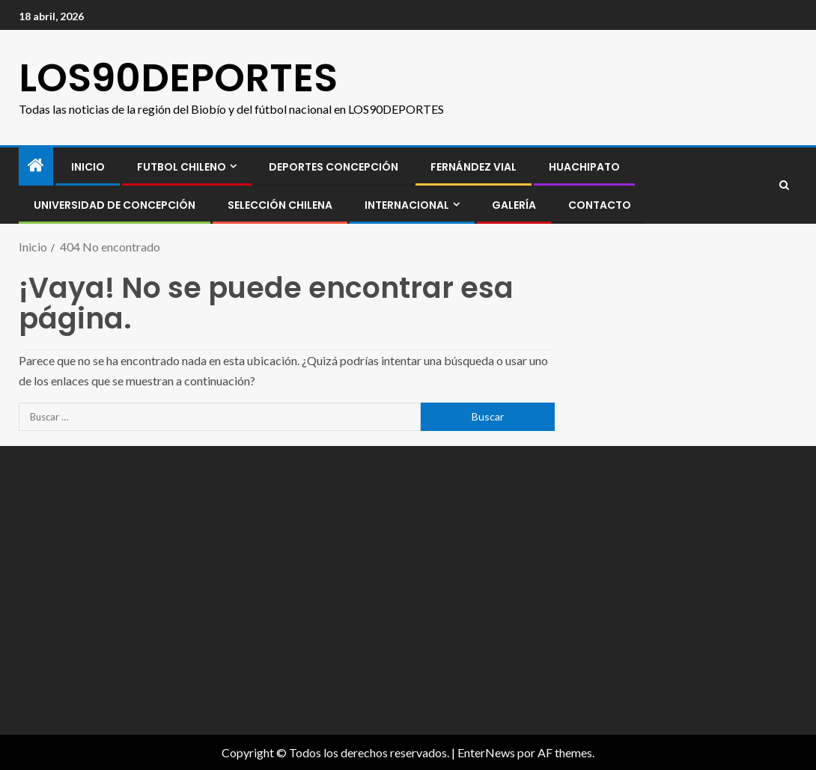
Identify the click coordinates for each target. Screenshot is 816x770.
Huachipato (584, 166)
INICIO (88, 166)
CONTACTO (599, 205)
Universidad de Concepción (114, 205)
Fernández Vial (473, 166)
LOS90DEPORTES (178, 77)
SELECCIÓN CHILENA (280, 205)
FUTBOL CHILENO (181, 166)
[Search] (784, 185)
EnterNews (486, 752)
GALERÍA (514, 205)
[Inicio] (36, 166)
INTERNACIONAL (407, 205)
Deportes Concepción (333, 166)
